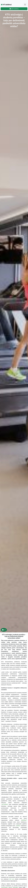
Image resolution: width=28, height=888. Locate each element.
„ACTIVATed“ (4, 804)
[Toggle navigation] (25, 4)
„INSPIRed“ (24, 820)
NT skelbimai (6, 4)
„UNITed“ (18, 825)
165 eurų (11, 879)
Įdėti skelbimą (13, 8)
